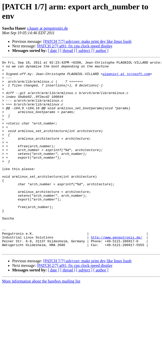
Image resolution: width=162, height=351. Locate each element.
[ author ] (101, 50)
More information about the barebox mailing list (41, 319)
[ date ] (53, 50)
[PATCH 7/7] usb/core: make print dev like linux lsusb (87, 41)
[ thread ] (67, 50)
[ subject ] (84, 50)
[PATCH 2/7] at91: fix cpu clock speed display (74, 46)
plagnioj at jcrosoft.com (126, 77)
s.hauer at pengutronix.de (47, 28)
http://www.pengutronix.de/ (116, 273)
